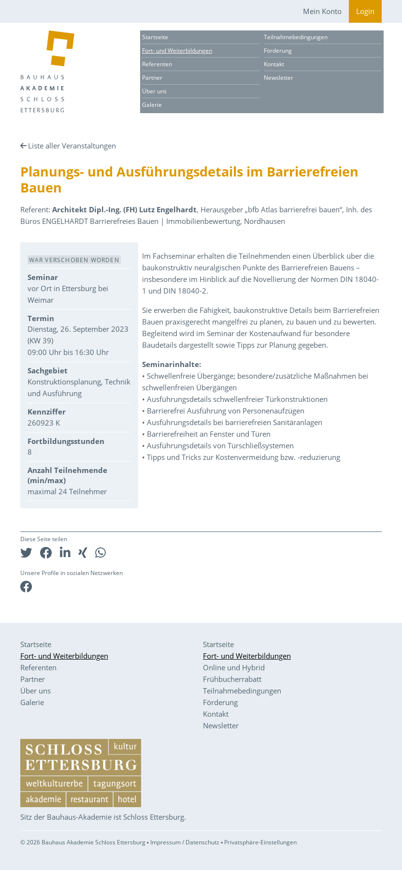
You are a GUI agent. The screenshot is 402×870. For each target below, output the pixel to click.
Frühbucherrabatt (232, 679)
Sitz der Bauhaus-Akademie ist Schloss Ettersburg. (103, 817)
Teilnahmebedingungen (296, 37)
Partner (152, 78)
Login (365, 11)
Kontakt (274, 64)
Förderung (278, 50)
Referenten (157, 64)
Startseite (155, 37)
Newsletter (278, 78)
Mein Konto (322, 11)
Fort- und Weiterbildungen (177, 50)
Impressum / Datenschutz (184, 842)
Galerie (152, 105)
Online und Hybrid (234, 667)
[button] (26, 552)
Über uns (154, 91)
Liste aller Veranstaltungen (72, 145)
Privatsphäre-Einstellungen (260, 842)
